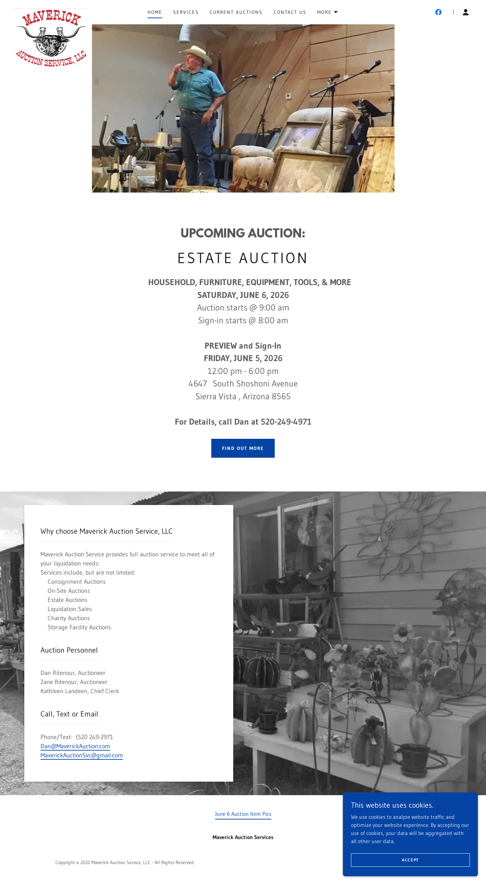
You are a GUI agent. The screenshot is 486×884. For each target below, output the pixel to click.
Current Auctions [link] (236, 12)
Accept (410, 873)
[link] (51, 11)
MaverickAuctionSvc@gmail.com (81, 755)
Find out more (243, 448)
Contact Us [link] (290, 12)
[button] (328, 12)
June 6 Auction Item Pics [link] (243, 813)
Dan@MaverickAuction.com (75, 746)
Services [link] (186, 12)
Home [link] (154, 12)
